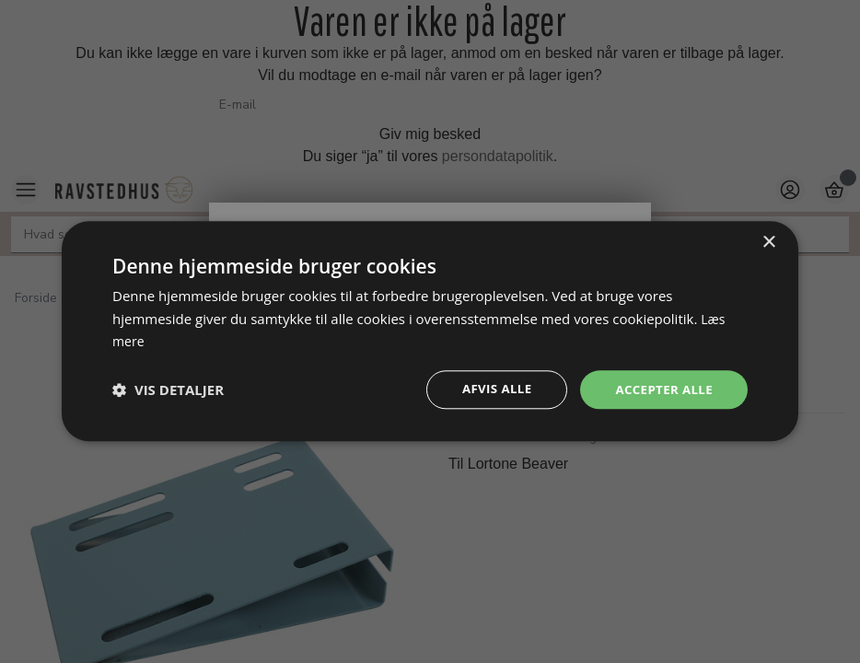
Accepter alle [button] (661, 390)
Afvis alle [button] (490, 390)
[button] (168, 390)
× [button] (768, 241)
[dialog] (430, 331)
